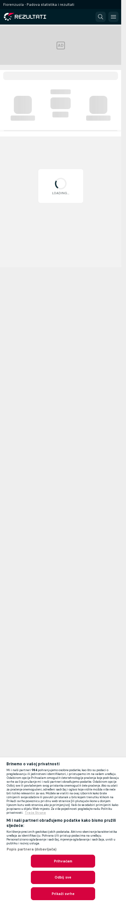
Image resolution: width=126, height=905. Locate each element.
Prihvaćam (63, 861)
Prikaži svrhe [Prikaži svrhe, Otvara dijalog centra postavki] (63, 893)
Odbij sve (63, 877)
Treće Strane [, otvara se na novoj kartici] (35, 813)
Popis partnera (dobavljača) (31, 849)
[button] (100, 17)
